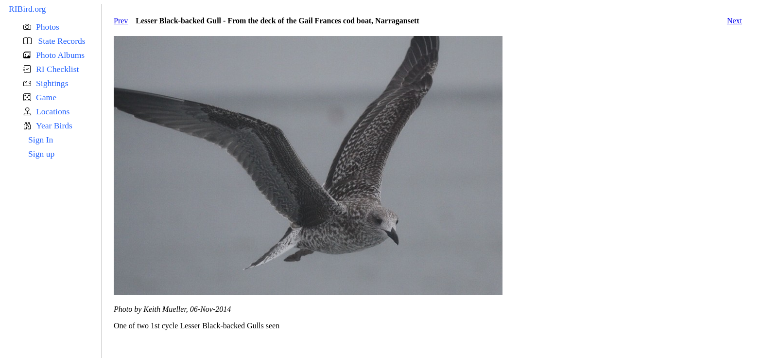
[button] (62, 27)
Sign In (40, 139)
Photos (47, 27)
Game (46, 97)
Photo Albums (60, 55)
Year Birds (54, 125)
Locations (52, 111)
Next (734, 21)
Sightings (52, 83)
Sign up (41, 154)
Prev (121, 21)
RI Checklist (57, 69)
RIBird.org (27, 9)
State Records (61, 41)
